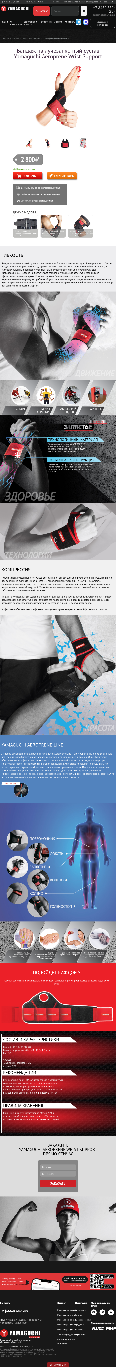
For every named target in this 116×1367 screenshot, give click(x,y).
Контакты (70, 21)
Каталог (78, 1315)
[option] (31, 143)
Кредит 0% (79, 1325)
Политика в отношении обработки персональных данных (21, 1321)
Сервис (58, 21)
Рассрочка (46, 21)
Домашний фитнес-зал (102, 23)
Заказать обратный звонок (104, 15)
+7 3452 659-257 (104, 9)
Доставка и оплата (30, 23)
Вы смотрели (58, 1364)
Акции (4, 21)
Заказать (58, 1183)
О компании (16, 23)
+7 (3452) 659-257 (14, 1311)
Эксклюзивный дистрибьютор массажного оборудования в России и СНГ (84, 2)
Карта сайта (80, 1335)
